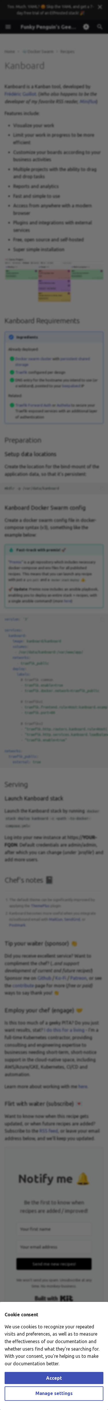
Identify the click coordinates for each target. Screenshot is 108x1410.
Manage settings (54, 1393)
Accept (54, 1378)
